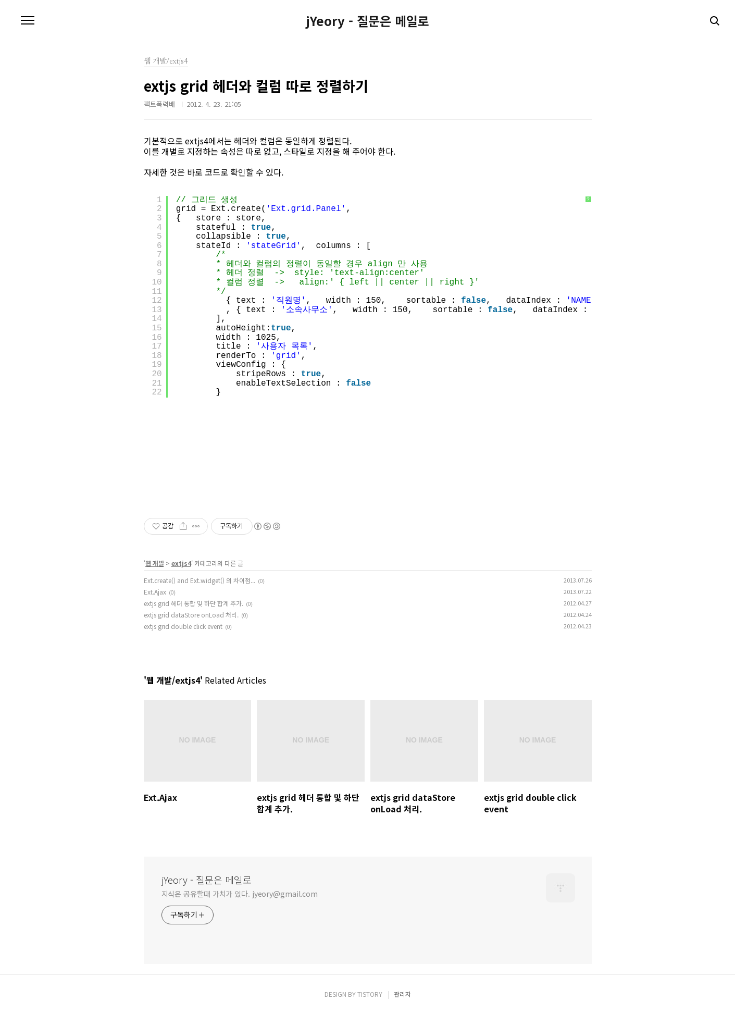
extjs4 (181, 563)
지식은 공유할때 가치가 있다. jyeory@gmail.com (239, 893)
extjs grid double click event (183, 626)
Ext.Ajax (155, 591)
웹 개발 (154, 563)
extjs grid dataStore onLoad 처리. (191, 614)
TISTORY (369, 994)
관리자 (402, 994)
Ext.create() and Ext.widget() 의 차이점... (199, 580)
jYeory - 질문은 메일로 (367, 21)
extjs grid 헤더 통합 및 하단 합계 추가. (193, 603)
